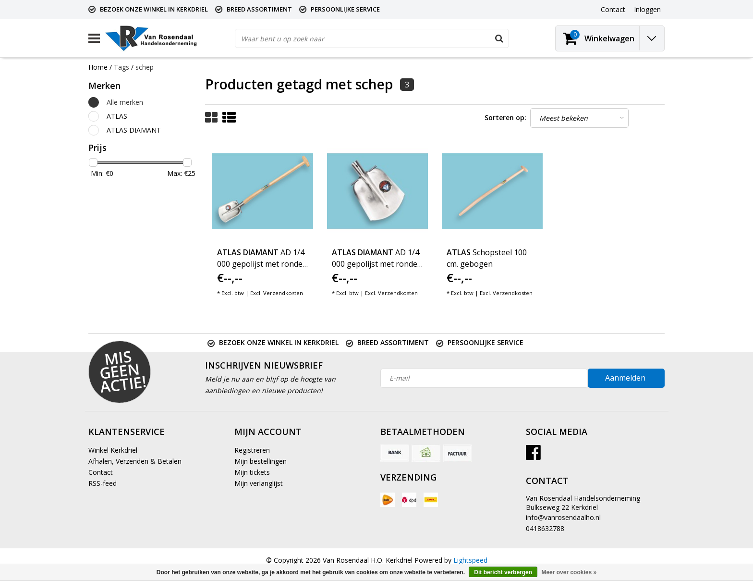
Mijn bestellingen (260, 461)
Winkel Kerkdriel (112, 450)
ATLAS (117, 116)
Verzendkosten (283, 293)
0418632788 (545, 528)
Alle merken (125, 102)
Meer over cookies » (568, 572)
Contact (100, 472)
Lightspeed (470, 560)
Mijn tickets (252, 472)
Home (98, 67)
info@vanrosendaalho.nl (563, 517)
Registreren (252, 450)
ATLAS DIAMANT (134, 130)
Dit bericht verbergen (503, 572)
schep (144, 67)
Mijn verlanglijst (258, 483)
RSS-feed (102, 483)
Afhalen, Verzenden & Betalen (135, 461)
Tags (121, 67)
